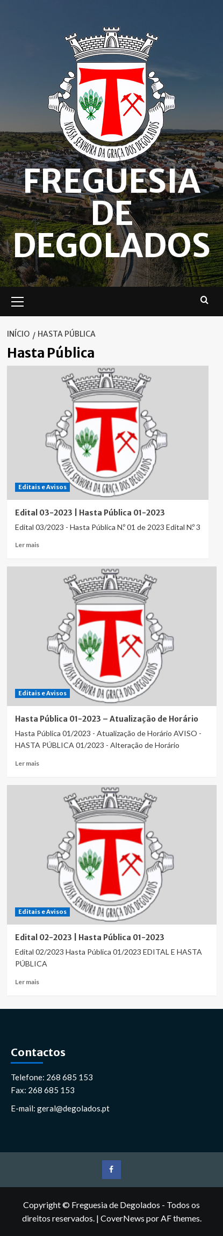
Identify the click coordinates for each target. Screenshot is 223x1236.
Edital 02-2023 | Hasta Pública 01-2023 (89, 937)
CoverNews (122, 1218)
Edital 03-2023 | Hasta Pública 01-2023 (90, 513)
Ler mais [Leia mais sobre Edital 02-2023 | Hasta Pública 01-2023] (27, 982)
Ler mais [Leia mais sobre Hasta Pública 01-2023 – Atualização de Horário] (27, 763)
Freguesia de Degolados (111, 213)
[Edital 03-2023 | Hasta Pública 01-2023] (107, 433)
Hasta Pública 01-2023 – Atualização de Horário (106, 719)
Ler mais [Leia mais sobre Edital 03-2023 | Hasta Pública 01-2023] (27, 545)
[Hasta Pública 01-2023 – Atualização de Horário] (112, 636)
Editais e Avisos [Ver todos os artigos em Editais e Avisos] (42, 487)
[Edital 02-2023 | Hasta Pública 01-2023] (112, 855)
